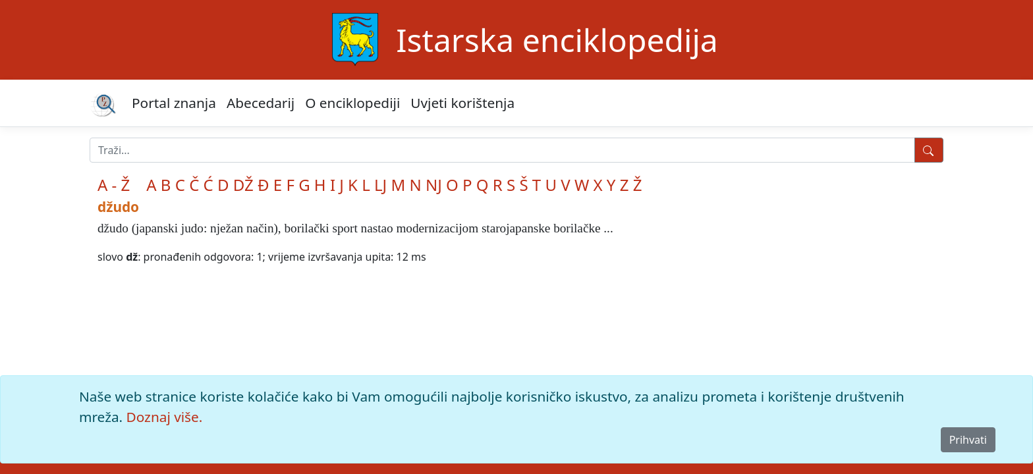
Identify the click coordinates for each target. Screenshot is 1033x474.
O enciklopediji (352, 102)
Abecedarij (260, 102)
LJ (380, 185)
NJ (434, 185)
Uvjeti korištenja (462, 102)
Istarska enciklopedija (556, 39)
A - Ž (114, 185)
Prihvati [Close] (968, 440)
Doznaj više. (164, 417)
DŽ (243, 185)
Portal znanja (174, 102)
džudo (118, 207)
